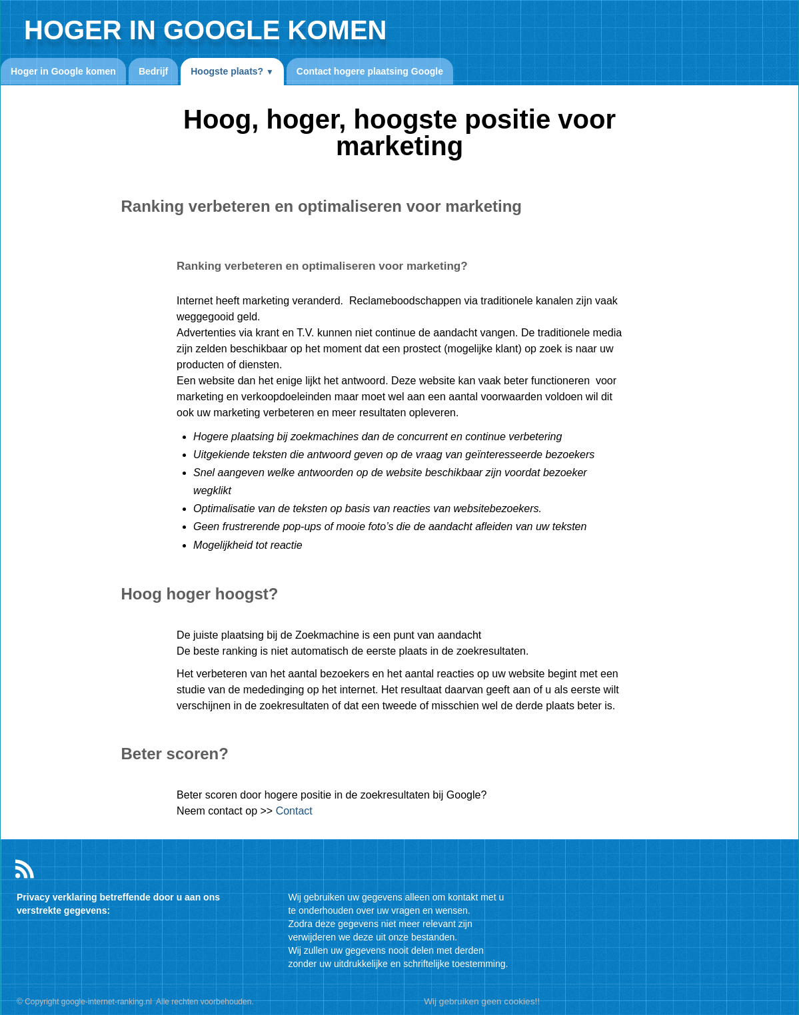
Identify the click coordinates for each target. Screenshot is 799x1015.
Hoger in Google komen (63, 71)
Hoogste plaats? (232, 71)
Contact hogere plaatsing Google (370, 71)
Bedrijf (153, 71)
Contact (294, 811)
